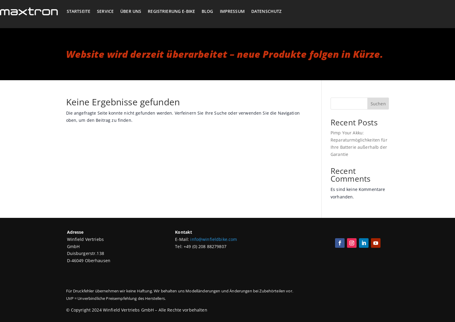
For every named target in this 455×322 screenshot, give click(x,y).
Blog (207, 11)
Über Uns (130, 11)
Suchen (378, 104)
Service (105, 11)
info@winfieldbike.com (213, 239)
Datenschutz (266, 11)
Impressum (232, 11)
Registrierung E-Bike (171, 11)
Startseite (78, 11)
